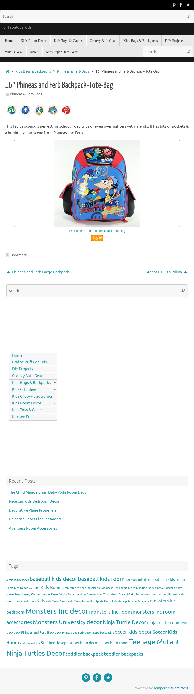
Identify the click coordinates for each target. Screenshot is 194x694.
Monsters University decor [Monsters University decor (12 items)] (67, 622)
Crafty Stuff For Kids (29, 362)
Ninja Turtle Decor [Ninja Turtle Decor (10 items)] (124, 622)
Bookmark (19, 255)
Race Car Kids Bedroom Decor (34, 501)
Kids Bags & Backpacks (33, 71)
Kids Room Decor (26, 403)
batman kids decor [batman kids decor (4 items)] (139, 580)
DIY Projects (22, 369)
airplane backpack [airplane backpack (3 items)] (17, 580)
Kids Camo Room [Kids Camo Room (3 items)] (78, 601)
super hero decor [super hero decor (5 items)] (84, 642)
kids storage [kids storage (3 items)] (119, 601)
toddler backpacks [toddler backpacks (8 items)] (123, 654)
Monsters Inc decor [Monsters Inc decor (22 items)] (56, 611)
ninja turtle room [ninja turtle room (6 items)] (164, 622)
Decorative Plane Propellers (33, 510)
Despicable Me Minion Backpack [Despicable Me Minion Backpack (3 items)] (134, 588)
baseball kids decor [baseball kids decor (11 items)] (53, 579)
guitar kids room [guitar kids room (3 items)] (26, 601)
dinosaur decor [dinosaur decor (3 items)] (164, 588)
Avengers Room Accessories (33, 528)
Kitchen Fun (22, 417)
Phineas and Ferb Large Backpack (38, 272)
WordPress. (180, 688)
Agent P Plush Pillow (167, 272)
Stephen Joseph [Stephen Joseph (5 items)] (55, 642)
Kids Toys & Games (27, 410)
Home (17, 355)
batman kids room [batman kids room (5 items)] (169, 579)
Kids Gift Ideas (24, 389)
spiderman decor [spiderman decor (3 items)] (30, 643)
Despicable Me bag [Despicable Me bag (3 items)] (74, 588)
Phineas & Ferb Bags (73, 71)
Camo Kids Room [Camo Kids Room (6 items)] (45, 587)
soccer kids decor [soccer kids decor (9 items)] (132, 631)
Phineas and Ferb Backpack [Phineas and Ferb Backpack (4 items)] (41, 632)
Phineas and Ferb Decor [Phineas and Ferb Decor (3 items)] (77, 632)
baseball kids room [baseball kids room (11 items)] (101, 579)
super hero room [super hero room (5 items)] (114, 642)
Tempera (160, 688)
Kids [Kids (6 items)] (41, 601)
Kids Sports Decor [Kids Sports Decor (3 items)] (100, 601)
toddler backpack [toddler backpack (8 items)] (84, 654)
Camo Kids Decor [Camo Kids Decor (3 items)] (17, 588)
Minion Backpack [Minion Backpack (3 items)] (138, 601)
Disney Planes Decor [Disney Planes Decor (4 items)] (35, 594)
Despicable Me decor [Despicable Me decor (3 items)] (100, 588)
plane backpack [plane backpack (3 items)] (102, 632)
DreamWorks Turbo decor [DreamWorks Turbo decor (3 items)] (102, 594)
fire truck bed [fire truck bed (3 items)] (159, 594)
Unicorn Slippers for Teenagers (35, 519)
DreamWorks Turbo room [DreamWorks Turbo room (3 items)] (134, 594)
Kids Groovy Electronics (32, 396)
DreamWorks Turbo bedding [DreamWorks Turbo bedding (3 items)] (68, 594)
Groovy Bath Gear (27, 376)
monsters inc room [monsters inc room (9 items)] (110, 612)
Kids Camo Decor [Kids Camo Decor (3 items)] (56, 601)
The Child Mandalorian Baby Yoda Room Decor (48, 492)
